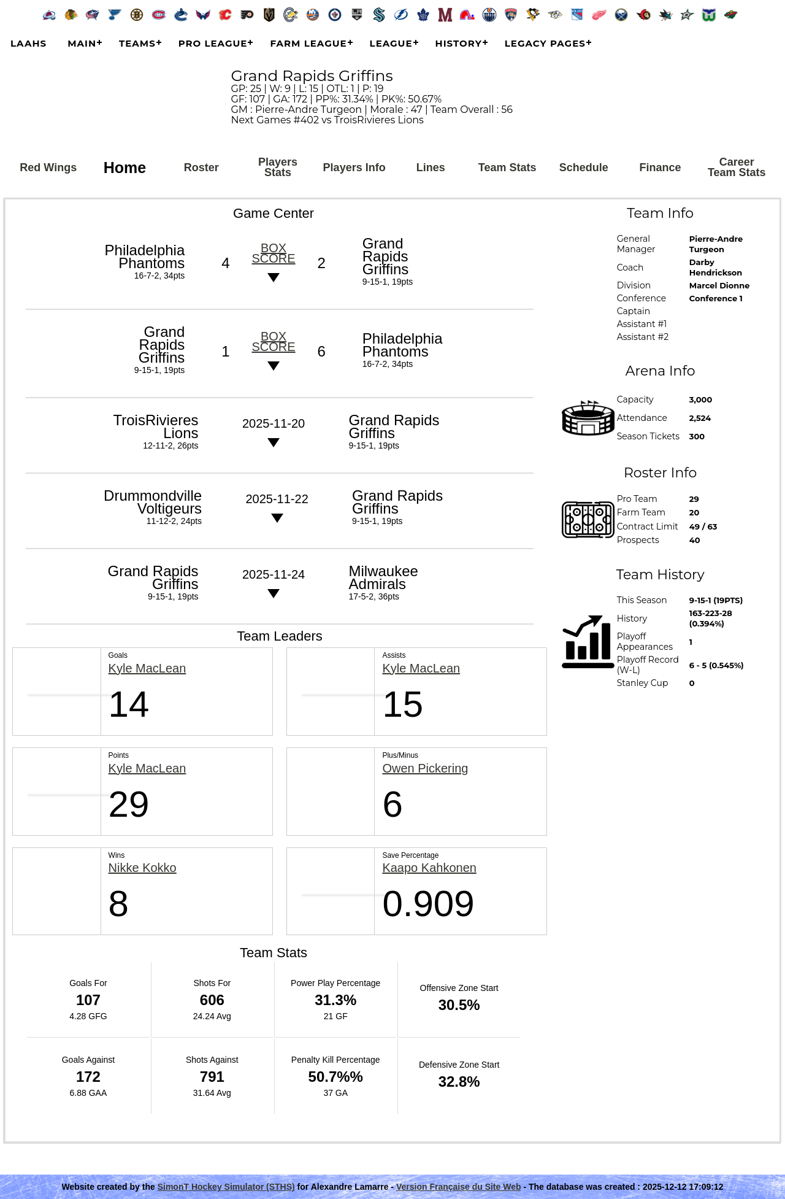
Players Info (354, 167)
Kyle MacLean (147, 668)
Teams (137, 43)
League (391, 43)
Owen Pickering (425, 768)
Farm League (308, 43)
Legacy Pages (545, 43)
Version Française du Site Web (458, 1187)
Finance (660, 167)
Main (81, 43)
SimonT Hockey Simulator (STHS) (226, 1187)
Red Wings (48, 167)
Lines (430, 167)
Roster (201, 167)
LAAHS (28, 43)
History (458, 43)
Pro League (213, 43)
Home (125, 167)
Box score (273, 253)
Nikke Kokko (143, 868)
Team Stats (507, 167)
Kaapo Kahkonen (429, 868)
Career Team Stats (737, 167)
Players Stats (277, 167)
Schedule (583, 167)
